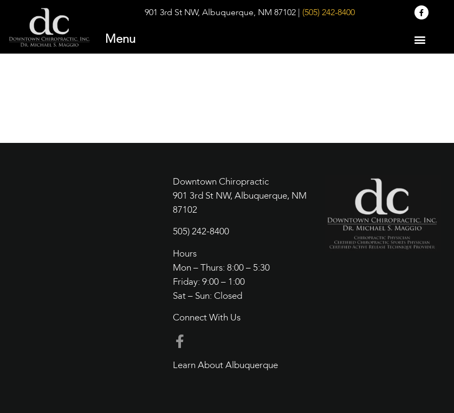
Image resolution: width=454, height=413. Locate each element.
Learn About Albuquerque (225, 365)
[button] (420, 39)
